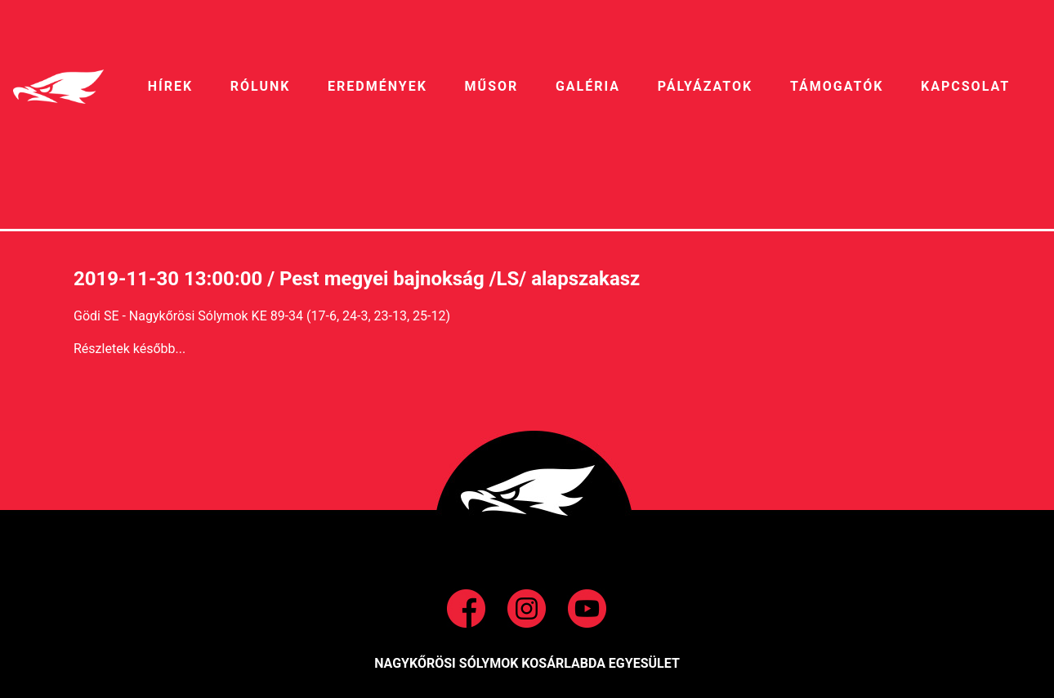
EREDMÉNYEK (377, 86)
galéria (588, 86)
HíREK (170, 86)
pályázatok (705, 86)
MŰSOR (492, 86)
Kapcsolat (965, 86)
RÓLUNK (260, 86)
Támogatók (836, 86)
